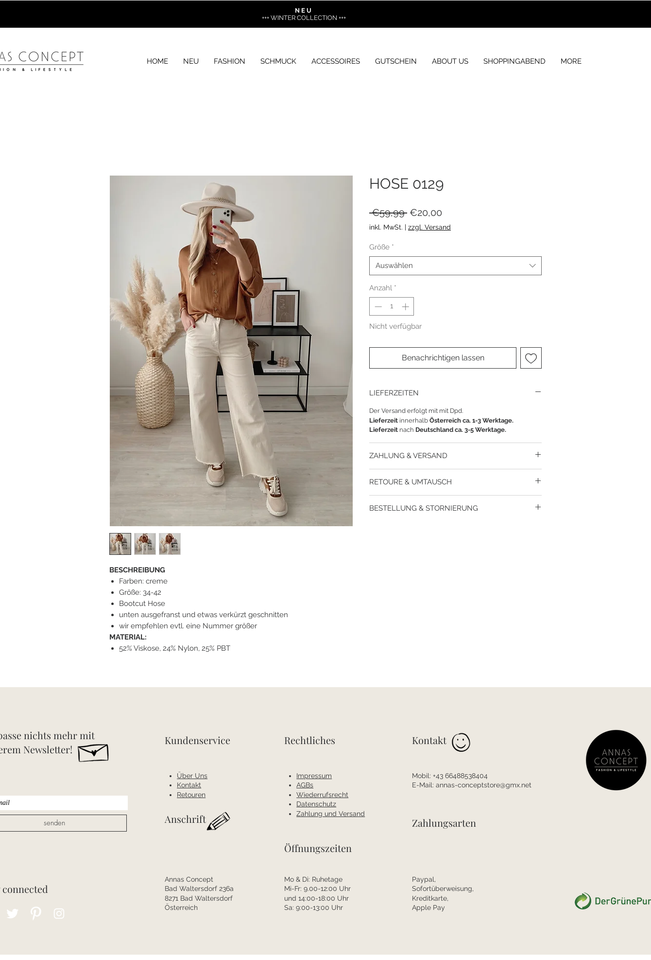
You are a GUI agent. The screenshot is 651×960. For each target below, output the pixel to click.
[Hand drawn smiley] (461, 744)
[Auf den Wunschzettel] (531, 358)
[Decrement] (377, 307)
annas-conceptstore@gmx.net (483, 785)
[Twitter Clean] (12, 914)
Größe (381, 247)
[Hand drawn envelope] (94, 750)
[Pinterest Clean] (36, 914)
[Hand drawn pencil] (219, 822)
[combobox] (455, 265)
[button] (571, 61)
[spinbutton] (392, 307)
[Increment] (406, 307)
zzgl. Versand (429, 227)
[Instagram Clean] (59, 914)
